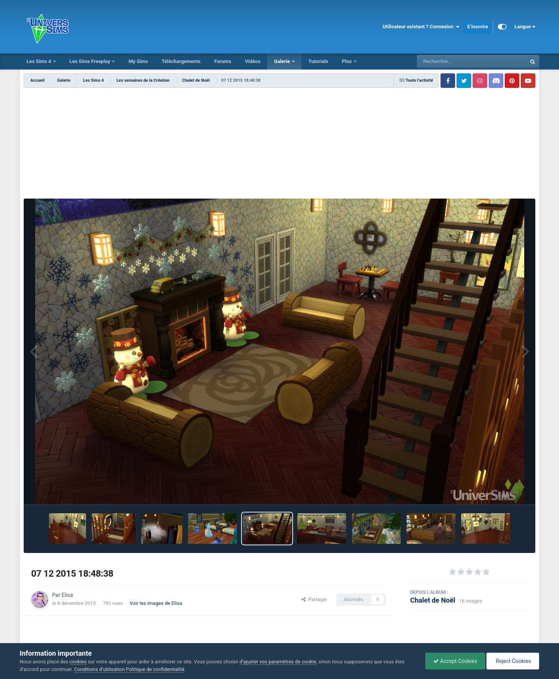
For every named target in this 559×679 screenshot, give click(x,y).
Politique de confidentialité (155, 669)
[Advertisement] (280, 145)
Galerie (282, 61)
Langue (524, 27)
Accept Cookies (455, 661)
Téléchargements (181, 61)
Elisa (67, 595)
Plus (347, 61)
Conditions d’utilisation (99, 669)
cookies (78, 661)
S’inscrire (477, 26)
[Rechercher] (451, 61)
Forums (222, 61)
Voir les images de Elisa (156, 603)
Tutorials (318, 61)
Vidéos (252, 61)
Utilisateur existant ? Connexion (420, 27)
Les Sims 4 (39, 61)
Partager (314, 599)
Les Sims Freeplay (91, 61)
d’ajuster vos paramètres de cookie (278, 661)
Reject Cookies (512, 661)
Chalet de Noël (432, 600)
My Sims (138, 61)
